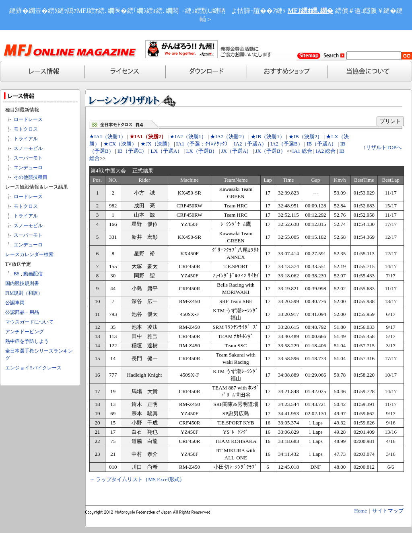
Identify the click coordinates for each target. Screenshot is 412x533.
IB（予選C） (132, 151)
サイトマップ (388, 511)
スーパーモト (28, 158)
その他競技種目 (30, 177)
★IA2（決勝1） (188, 136)
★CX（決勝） (120, 144)
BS (17, 274)
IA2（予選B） (286, 144)
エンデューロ (28, 167)
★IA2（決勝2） (228, 136)
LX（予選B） (201, 151)
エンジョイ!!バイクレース (33, 368)
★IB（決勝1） (268, 136)
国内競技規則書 (22, 283)
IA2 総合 (326, 151)
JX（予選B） (270, 151)
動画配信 (33, 274)
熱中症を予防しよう (27, 341)
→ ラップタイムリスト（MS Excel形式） (137, 479)
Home (360, 511)
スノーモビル (28, 148)
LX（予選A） (167, 151)
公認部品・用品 (22, 312)
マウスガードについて (29, 322)
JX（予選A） (236, 151)
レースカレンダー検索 (29, 254)
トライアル (26, 138)
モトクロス (26, 129)
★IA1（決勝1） (107, 136)
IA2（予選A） (250, 144)
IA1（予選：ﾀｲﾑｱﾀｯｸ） (203, 144)
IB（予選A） (321, 144)
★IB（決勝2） (305, 136)
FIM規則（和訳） (24, 293)
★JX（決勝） (156, 144)
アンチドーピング (24, 331)
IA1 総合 (302, 151)
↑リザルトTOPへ (382, 147)
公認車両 (15, 302)
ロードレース (28, 119)
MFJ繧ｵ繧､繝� (310, 10)
